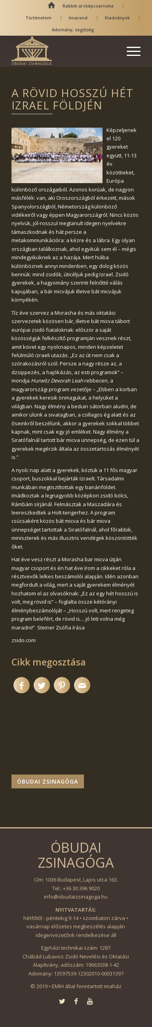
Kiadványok (117, 18)
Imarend (78, 18)
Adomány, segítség (73, 30)
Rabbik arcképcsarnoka (88, 6)
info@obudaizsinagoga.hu (76, 896)
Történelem (38, 18)
